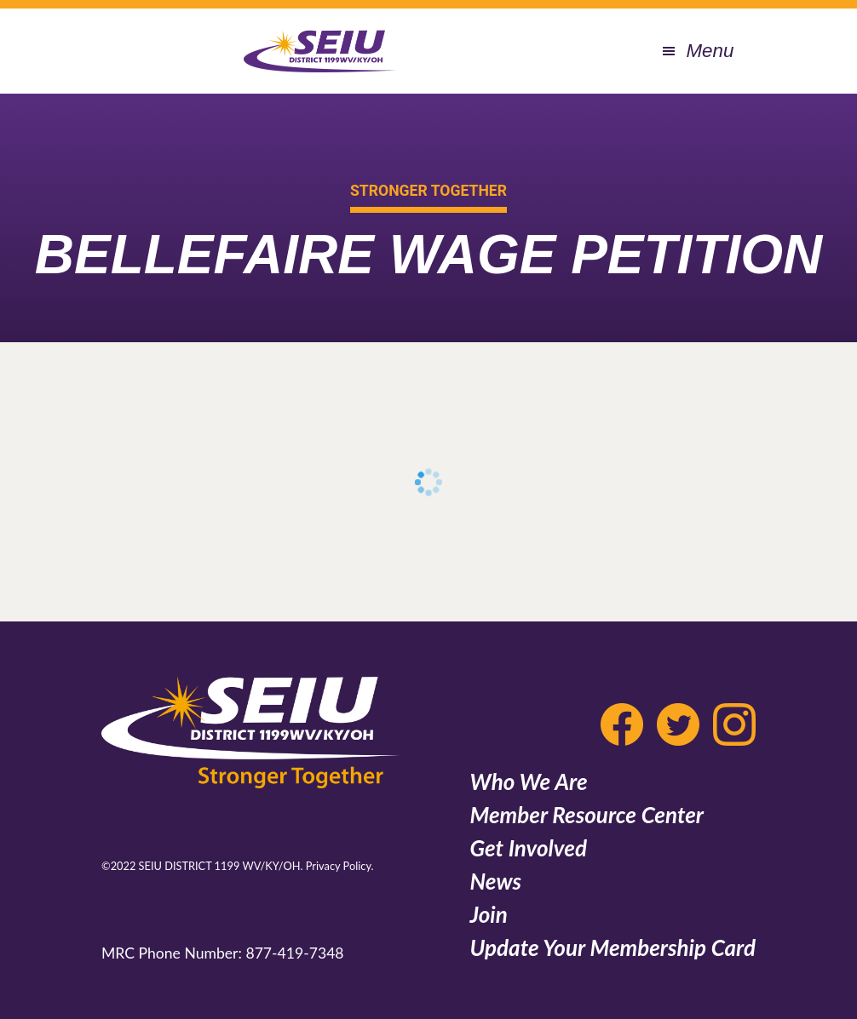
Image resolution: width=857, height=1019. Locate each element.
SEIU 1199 (319, 51)
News (495, 881)
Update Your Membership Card (612, 947)
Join (488, 914)
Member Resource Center (586, 814)
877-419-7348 (294, 953)
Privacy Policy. (340, 866)
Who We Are (528, 781)
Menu (709, 50)
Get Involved (527, 848)
